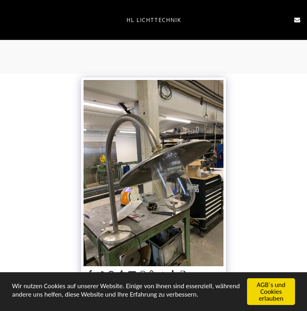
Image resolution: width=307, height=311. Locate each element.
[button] (9, 19)
